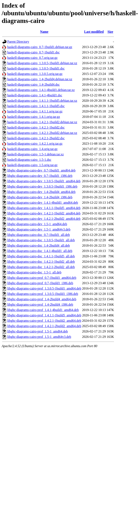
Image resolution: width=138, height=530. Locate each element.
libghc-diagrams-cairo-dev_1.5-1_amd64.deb (37, 224)
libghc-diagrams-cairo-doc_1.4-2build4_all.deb (38, 245)
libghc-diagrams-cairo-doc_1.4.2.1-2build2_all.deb (41, 267)
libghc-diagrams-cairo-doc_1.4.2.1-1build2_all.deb (41, 261)
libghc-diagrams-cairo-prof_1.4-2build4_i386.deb (40, 304)
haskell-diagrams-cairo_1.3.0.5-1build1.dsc (36, 68)
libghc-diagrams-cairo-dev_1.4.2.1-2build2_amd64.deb (44, 218)
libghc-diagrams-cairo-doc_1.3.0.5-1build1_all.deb (41, 240)
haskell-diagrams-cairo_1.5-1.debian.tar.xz (35, 154)
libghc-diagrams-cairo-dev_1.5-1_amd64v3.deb (38, 229)
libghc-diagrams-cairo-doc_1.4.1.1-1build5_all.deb (41, 256)
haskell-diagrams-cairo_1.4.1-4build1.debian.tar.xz (41, 90)
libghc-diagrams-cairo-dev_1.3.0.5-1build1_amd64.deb (44, 181)
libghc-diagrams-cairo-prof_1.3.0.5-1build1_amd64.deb (44, 288)
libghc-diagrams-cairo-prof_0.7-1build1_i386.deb (40, 283)
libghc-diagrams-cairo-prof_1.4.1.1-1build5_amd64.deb (44, 315)
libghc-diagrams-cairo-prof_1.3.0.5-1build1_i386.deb (42, 294)
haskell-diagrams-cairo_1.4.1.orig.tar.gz (33, 116)
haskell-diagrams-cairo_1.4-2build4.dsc (33, 84)
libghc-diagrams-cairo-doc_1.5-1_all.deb (34, 272)
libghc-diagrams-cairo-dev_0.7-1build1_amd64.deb (41, 170)
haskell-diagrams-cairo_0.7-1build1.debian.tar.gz (39, 47)
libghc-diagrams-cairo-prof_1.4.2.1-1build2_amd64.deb (44, 320)
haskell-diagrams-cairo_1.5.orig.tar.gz (32, 165)
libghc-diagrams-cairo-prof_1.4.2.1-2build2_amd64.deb (44, 326)
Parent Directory (18, 41)
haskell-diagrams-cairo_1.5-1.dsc (29, 159)
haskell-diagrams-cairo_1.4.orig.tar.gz (32, 149)
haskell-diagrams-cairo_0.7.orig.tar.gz (32, 57)
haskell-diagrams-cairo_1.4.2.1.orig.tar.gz (34, 143)
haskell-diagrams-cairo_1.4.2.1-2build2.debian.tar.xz (42, 133)
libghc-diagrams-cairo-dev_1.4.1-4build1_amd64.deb (42, 202)
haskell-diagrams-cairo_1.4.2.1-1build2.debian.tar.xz (42, 122)
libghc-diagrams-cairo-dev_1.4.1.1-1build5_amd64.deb (44, 208)
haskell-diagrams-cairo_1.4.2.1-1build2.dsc (36, 127)
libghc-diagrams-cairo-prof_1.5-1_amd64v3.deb (39, 336)
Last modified (94, 31)
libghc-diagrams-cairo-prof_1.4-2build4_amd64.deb (41, 299)
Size (110, 31)
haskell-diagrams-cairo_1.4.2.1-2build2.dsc (36, 138)
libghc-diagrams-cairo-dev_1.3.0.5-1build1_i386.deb (42, 186)
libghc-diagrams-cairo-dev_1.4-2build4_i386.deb (39, 197)
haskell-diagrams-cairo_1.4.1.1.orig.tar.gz (34, 111)
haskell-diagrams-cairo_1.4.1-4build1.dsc (34, 95)
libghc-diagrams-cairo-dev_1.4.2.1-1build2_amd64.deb (44, 213)
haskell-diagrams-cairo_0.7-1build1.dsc (33, 52)
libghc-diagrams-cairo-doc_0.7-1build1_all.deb (38, 235)
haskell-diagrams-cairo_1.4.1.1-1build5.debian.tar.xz (42, 100)
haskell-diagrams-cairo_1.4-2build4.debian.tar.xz (39, 79)
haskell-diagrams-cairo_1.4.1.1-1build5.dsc (36, 106)
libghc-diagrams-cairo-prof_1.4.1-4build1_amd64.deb (43, 310)
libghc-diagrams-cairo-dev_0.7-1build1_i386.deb (39, 175)
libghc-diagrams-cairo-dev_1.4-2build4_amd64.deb (41, 192)
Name (44, 31)
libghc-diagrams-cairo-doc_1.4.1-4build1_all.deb (39, 251)
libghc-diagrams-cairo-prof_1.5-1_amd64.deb (37, 331)
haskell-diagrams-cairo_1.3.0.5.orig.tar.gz (34, 74)
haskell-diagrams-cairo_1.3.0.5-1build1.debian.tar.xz (42, 63)
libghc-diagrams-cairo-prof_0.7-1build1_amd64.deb (41, 277)
